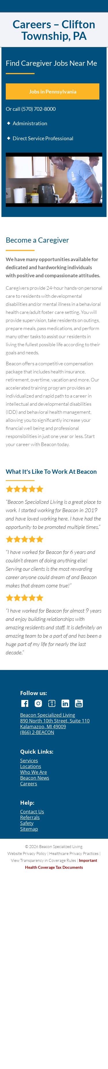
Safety (26, 823)
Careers (28, 783)
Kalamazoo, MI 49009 (43, 726)
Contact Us (32, 811)
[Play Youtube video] (54, 180)
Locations (30, 766)
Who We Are (33, 772)
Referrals (30, 817)
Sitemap (29, 829)
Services (29, 760)
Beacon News (34, 778)
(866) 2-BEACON (37, 732)
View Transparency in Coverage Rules (43, 860)
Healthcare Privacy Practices (73, 853)
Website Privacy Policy (26, 853)
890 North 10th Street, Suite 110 (55, 721)
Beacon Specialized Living (47, 715)
